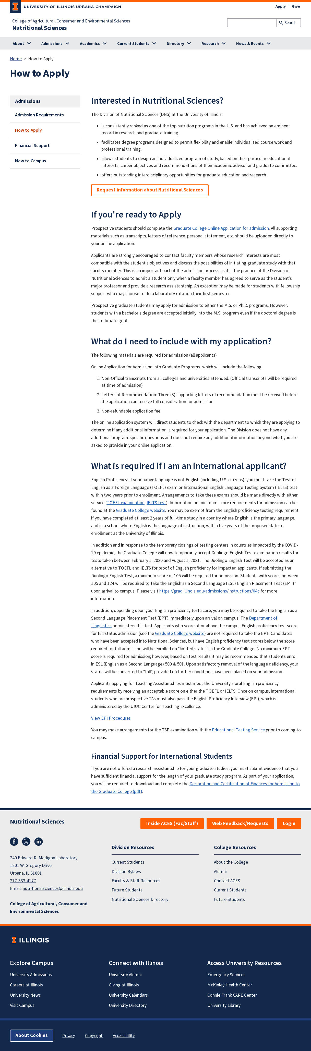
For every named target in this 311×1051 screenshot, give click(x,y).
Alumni (220, 871)
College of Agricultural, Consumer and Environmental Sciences (71, 21)
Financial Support (32, 145)
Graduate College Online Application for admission (221, 228)
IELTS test (156, 503)
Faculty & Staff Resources (136, 881)
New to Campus (30, 161)
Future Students (127, 890)
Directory (175, 43)
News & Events (250, 43)
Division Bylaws (126, 871)
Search (290, 23)
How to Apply (28, 130)
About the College (231, 862)
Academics (90, 43)
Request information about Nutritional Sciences (150, 190)
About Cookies (32, 1035)
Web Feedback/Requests (240, 823)
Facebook (14, 841)
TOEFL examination (126, 503)
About (18, 43)
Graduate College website (140, 510)
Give (296, 6)
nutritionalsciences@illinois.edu (53, 888)
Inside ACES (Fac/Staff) (172, 823)
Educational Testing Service (238, 730)
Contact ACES (227, 881)
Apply (281, 6)
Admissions (52, 43)
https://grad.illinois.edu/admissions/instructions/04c (209, 591)
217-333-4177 (23, 881)
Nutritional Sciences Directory (140, 899)
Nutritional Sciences (39, 28)
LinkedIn (38, 841)
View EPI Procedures (111, 718)
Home (16, 59)
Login (288, 823)
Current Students (133, 43)
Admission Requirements (39, 115)
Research (210, 43)
